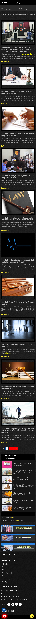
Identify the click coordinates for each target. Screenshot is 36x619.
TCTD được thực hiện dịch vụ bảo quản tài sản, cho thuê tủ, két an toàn (22, 479)
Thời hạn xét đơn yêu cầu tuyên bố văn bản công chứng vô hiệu (17, 135)
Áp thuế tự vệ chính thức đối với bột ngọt (23, 501)
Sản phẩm (5, 567)
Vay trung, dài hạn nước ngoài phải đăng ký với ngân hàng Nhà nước (23, 472)
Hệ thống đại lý (7, 573)
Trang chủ (4, 7)
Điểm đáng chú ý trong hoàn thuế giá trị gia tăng (22, 493)
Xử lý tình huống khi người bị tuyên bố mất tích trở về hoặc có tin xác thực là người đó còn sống (17, 430)
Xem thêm (5, 61)
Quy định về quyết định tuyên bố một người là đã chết (17, 303)
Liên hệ (4, 582)
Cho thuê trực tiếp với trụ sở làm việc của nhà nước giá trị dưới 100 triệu (23, 486)
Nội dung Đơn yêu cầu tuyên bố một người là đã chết (17, 345)
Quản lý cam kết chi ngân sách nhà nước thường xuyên (22, 508)
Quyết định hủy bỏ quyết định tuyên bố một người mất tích (17, 387)
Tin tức (4, 570)
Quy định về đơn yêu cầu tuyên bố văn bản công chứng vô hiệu (17, 177)
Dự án (4, 576)
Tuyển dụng (6, 579)
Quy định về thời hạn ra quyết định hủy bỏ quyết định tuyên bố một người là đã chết (17, 219)
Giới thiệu (5, 564)
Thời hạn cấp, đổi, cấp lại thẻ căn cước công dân (22, 464)
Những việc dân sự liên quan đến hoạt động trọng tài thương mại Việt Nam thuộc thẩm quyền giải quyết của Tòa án (17, 49)
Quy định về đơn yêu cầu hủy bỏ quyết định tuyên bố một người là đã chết (17, 261)
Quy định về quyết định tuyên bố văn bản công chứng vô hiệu (16, 92)
